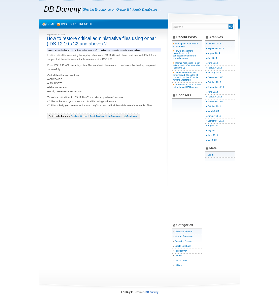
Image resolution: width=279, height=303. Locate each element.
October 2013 (214, 82)
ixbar (79, 50)
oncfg (116, 50)
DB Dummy (62, 9)
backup (64, 50)
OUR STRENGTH (81, 24)
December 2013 (215, 77)
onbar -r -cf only (94, 50)
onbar (84, 50)
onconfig (123, 50)
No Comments (114, 116)
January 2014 (214, 72)
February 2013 (215, 96)
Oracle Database (183, 246)
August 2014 (214, 53)
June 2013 (213, 92)
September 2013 (216, 87)
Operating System (183, 241)
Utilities (178, 265)
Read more (132, 116)
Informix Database (97, 116)
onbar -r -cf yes (107, 50)
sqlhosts (137, 50)
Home (50, 24)
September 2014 (216, 48)
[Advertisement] (203, 161)
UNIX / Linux (181, 260)
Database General (79, 116)
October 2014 (214, 43)
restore (130, 50)
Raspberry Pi (181, 251)
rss (64, 24)
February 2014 (215, 68)
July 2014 (212, 58)
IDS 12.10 (72, 50)
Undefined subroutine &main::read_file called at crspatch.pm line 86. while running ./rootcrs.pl (186, 76)
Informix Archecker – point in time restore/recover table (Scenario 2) (186, 65)
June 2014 (213, 63)
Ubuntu (178, 255)
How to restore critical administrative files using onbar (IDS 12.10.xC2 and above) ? (101, 41)
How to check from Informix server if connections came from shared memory (184, 54)
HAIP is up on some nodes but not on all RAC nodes (187, 85)
